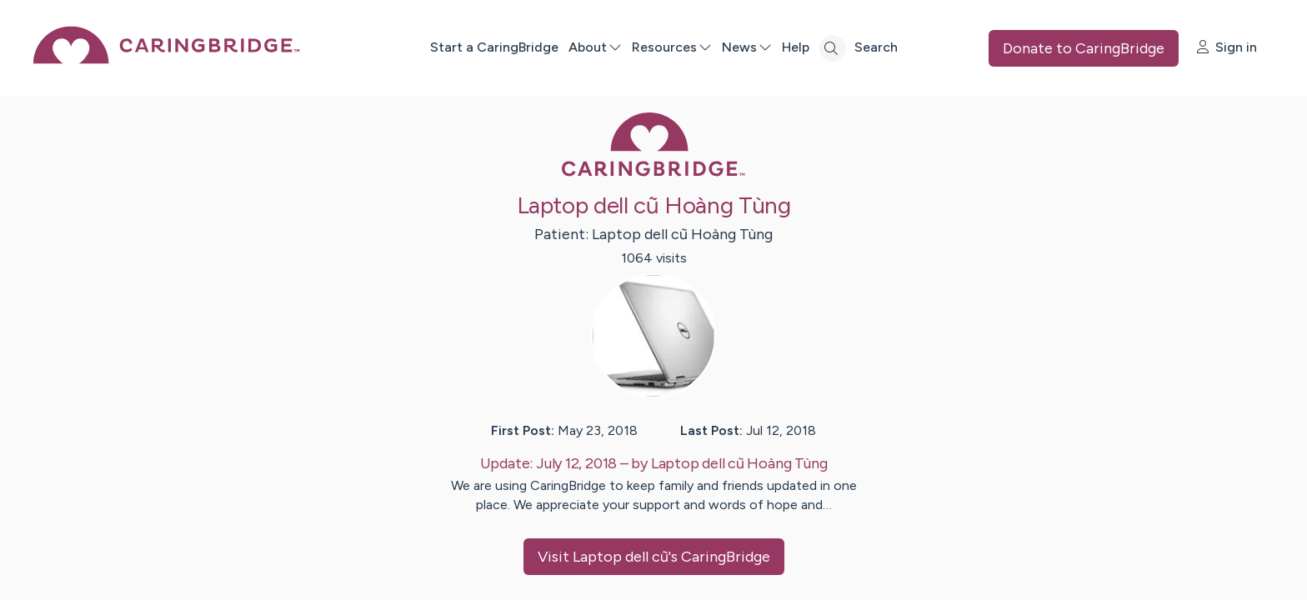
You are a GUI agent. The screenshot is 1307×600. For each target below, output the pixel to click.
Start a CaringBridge (494, 47)
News (747, 47)
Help (795, 47)
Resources (672, 47)
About (595, 47)
